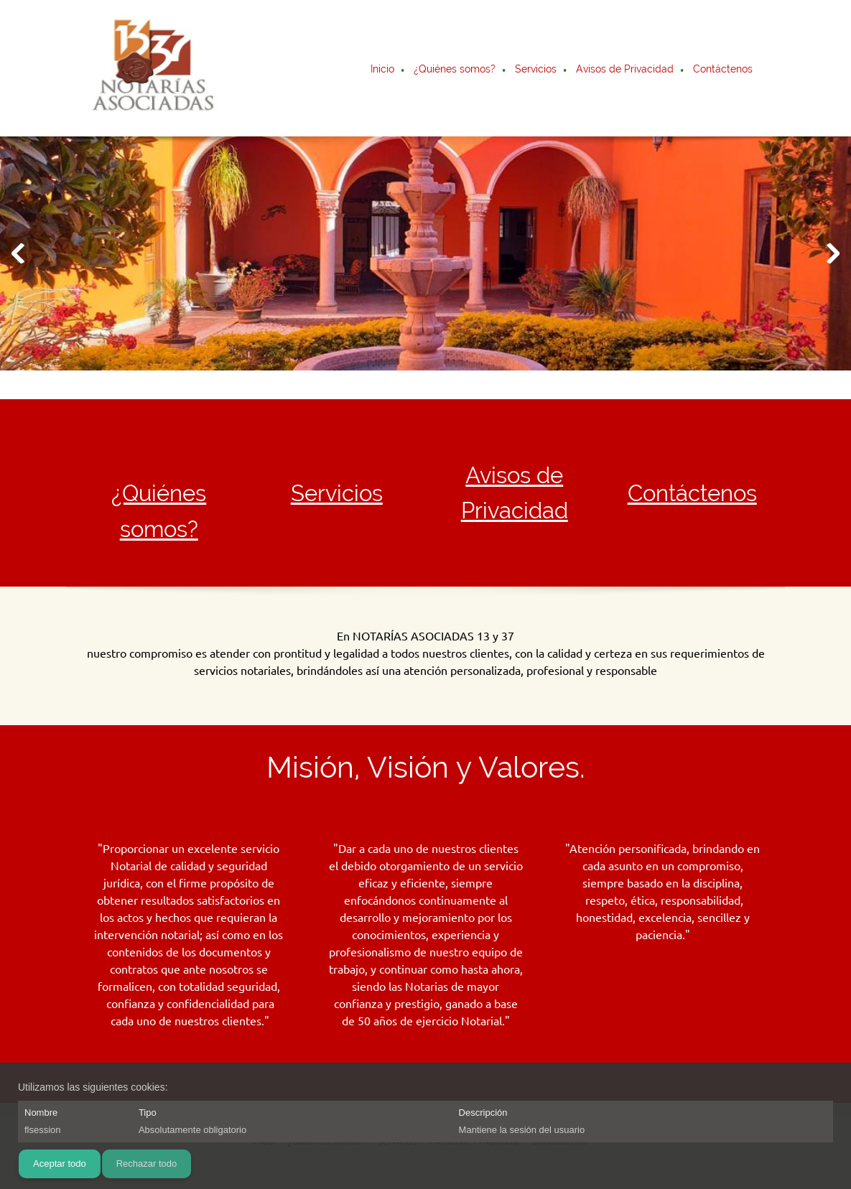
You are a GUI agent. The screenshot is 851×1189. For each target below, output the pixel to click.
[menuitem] (383, 70)
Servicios (337, 493)
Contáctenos (692, 493)
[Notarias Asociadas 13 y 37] (152, 68)
